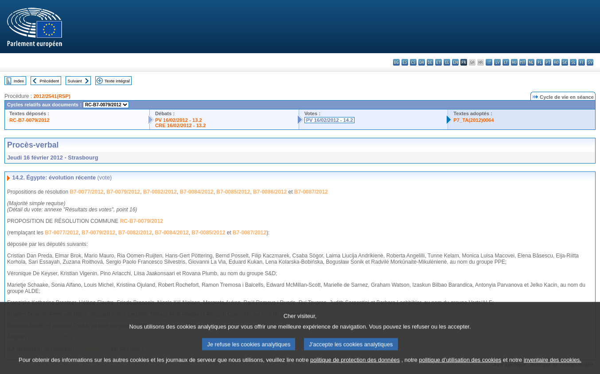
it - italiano (489, 62)
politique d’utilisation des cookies (460, 368)
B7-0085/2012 (233, 192)
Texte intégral (117, 80)
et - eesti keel (438, 62)
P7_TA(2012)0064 (473, 120)
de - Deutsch (430, 62)
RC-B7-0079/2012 (29, 120)
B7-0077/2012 (86, 192)
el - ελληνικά (447, 62)
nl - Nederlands (531, 62)
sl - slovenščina (573, 62)
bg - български (396, 62)
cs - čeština (413, 62)
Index (19, 80)
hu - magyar (514, 62)
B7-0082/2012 (160, 192)
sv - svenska (590, 62)
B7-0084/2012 (197, 192)
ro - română (556, 62)
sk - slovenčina (564, 62)
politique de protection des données (355, 368)
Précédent (49, 80)
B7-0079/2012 (123, 192)
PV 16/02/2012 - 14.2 (329, 120)
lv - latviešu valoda (497, 62)
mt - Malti (522, 62)
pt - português (548, 62)
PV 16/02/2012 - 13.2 (178, 120)
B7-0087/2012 (311, 192)
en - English (455, 62)
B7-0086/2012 (270, 192)
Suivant (75, 80)
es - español (404, 62)
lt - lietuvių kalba (506, 62)
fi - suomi (581, 62)
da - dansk (421, 62)
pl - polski (539, 62)
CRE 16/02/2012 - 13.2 (180, 125)
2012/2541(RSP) (51, 96)
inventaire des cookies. (552, 368)
